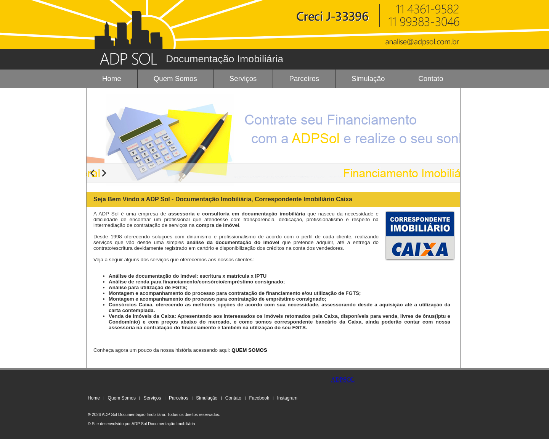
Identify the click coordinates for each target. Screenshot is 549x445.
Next (104, 173)
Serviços (243, 78)
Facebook (259, 398)
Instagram (287, 398)
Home (111, 78)
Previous (92, 173)
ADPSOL (343, 379)
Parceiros (304, 78)
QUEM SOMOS (249, 350)
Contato (430, 78)
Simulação (368, 78)
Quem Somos (175, 78)
